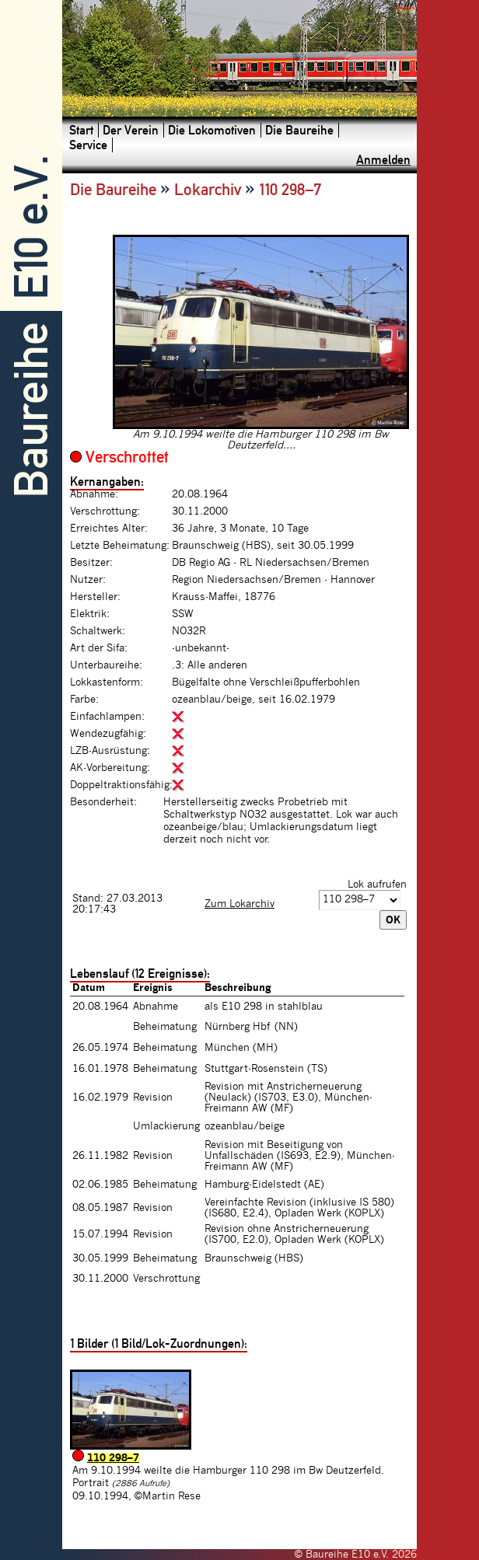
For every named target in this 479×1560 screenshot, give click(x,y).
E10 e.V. (31, 227)
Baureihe (31, 410)
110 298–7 (113, 1458)
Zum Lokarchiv (239, 904)
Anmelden (383, 159)
